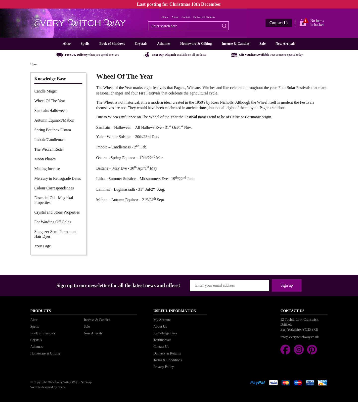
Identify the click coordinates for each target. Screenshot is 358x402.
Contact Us (278, 23)
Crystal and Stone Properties (57, 212)
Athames (163, 43)
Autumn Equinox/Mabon (54, 120)
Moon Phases (45, 159)
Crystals (141, 43)
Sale (262, 43)
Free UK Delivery (92, 54)
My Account (162, 320)
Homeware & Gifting (196, 43)
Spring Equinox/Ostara (52, 130)
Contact (186, 16)
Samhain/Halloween (50, 110)
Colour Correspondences (54, 188)
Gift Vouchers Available (271, 54)
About (175, 16)
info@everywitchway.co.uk (299, 337)
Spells (85, 43)
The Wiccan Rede (48, 149)
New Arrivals (285, 43)
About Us (160, 326)
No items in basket (317, 23)
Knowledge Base (165, 333)
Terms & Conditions (167, 360)
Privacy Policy (163, 367)
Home (165, 16)
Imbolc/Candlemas (49, 139)
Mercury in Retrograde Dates (57, 178)
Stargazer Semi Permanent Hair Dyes (55, 233)
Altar (67, 43)
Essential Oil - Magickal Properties (53, 200)
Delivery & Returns (204, 16)
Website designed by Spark (47, 387)
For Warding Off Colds (52, 222)
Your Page (42, 246)
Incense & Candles (235, 43)
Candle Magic (45, 91)
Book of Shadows (112, 43)
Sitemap (86, 382)
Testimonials (162, 340)
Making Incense (47, 169)
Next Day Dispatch (179, 54)
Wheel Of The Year (49, 101)
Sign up (286, 285)
